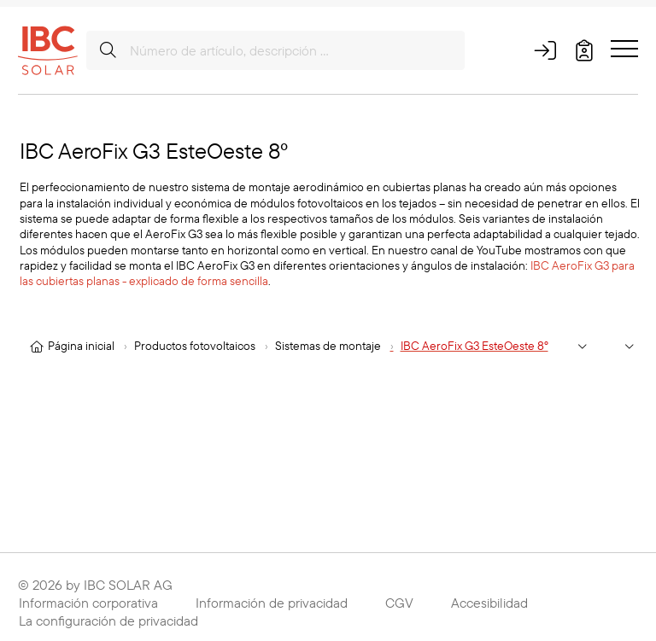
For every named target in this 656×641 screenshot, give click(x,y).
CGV (399, 602)
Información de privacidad (272, 602)
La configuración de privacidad (108, 620)
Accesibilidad (489, 602)
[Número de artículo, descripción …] (275, 50)
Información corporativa (88, 602)
